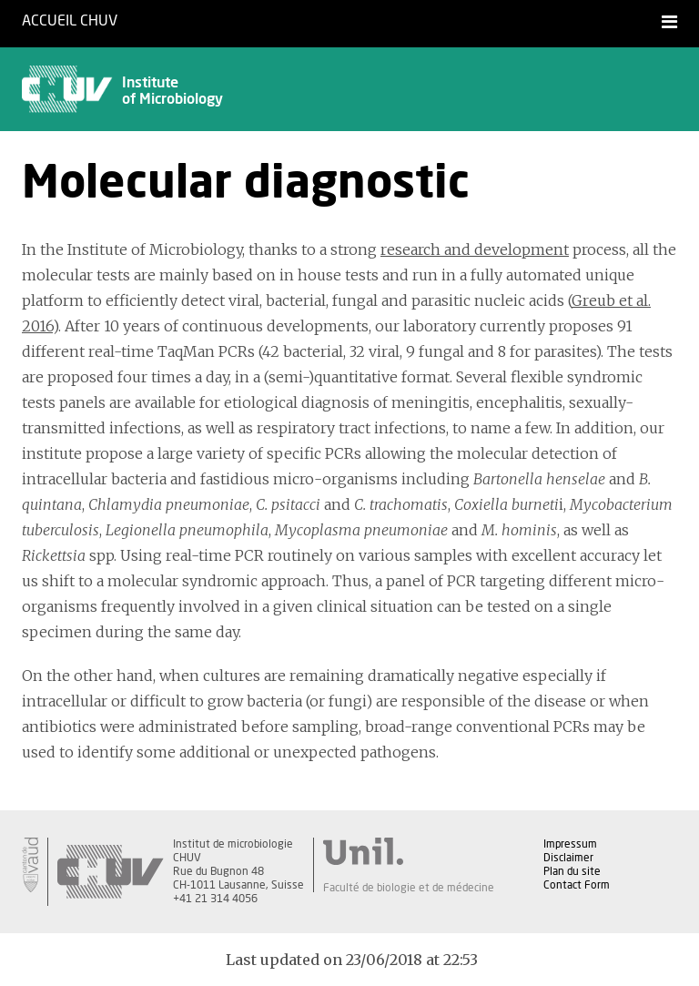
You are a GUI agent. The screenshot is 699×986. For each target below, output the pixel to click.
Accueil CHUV (69, 21)
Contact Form (576, 884)
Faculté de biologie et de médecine (408, 887)
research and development (474, 249)
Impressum (570, 844)
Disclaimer (568, 857)
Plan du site (572, 871)
